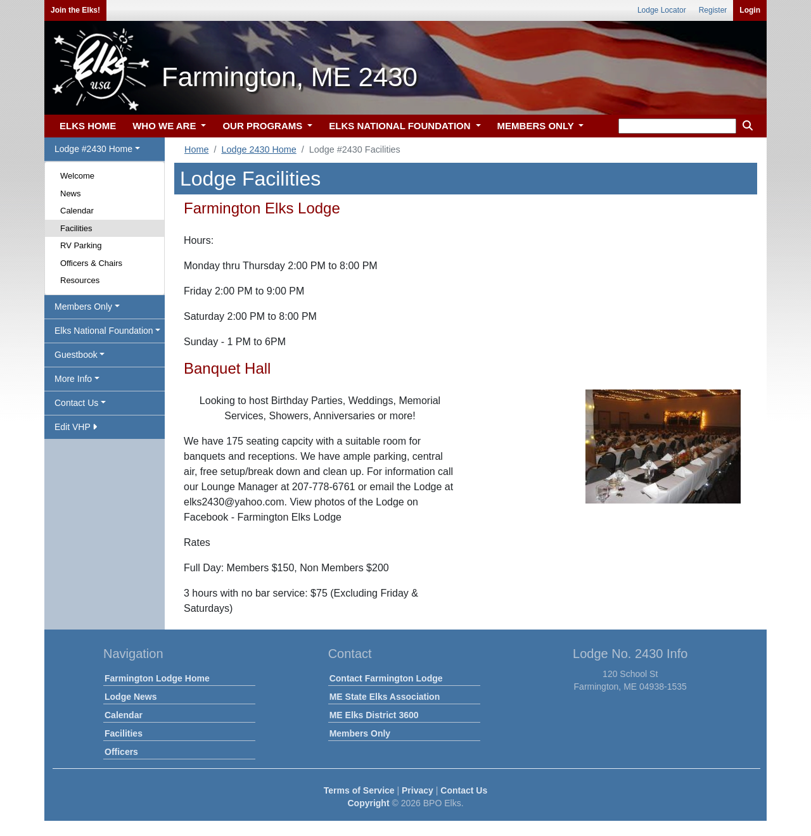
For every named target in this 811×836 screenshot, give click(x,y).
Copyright (368, 803)
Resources (79, 280)
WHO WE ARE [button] (165, 125)
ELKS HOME (88, 125)
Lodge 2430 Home (258, 149)
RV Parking (81, 245)
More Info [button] (73, 379)
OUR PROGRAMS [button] (263, 125)
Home (196, 149)
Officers (121, 752)
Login (749, 10)
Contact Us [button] (76, 403)
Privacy (417, 790)
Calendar (77, 210)
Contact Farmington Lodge (386, 678)
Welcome (77, 175)
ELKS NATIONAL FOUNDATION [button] (401, 125)
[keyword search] (677, 126)
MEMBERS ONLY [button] (537, 125)
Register (713, 10)
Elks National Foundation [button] (103, 331)
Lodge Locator (661, 10)
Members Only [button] (83, 306)
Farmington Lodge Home (157, 678)
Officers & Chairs (91, 263)
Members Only (359, 733)
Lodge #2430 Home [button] (93, 149)
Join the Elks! (75, 10)
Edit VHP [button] (75, 427)
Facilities (76, 228)
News (70, 193)
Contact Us (463, 790)
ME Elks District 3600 (374, 715)
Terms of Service (359, 790)
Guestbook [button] (76, 355)
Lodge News (130, 697)
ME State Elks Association (384, 697)
